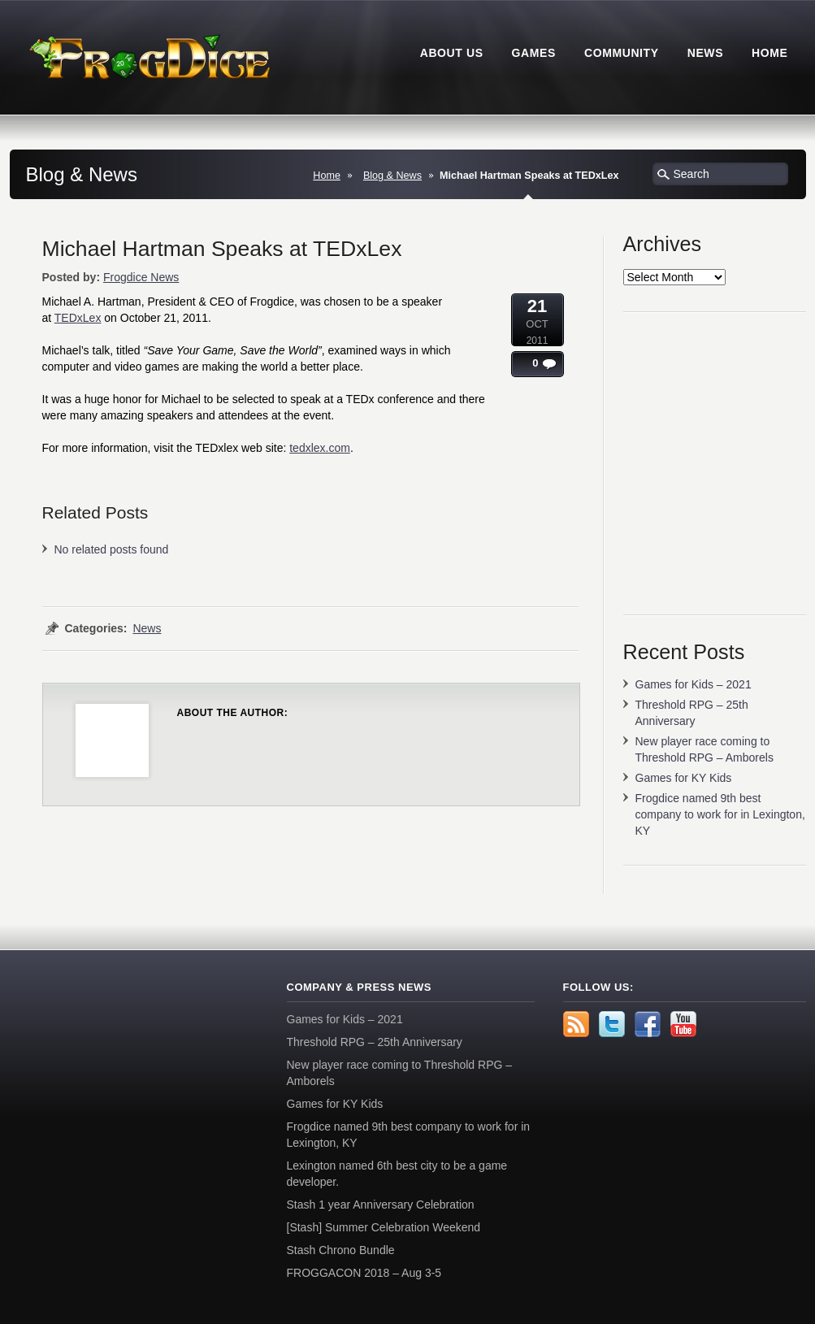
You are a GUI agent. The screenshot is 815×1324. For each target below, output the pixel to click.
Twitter (612, 1024)
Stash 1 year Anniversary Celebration (381, 1204)
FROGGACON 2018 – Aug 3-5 (364, 1272)
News (146, 628)
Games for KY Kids (683, 777)
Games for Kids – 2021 (693, 684)
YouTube (683, 1024)
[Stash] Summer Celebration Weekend (384, 1227)
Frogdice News (141, 277)
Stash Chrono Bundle (341, 1250)
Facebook (648, 1024)
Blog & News (392, 175)
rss (576, 1024)
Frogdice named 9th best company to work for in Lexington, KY (720, 814)
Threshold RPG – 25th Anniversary (374, 1041)
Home (326, 175)
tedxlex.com (319, 447)
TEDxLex (78, 317)
